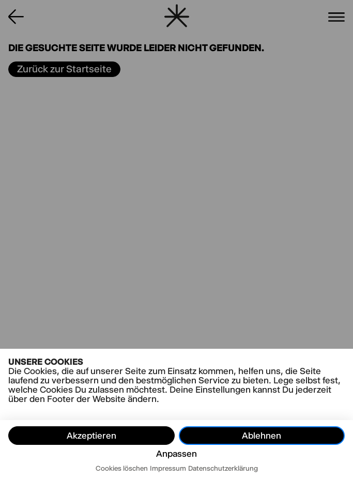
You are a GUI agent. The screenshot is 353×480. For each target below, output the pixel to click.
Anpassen (176, 453)
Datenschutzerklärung (223, 468)
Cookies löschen (122, 468)
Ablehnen (261, 435)
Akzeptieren (91, 435)
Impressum (168, 468)
